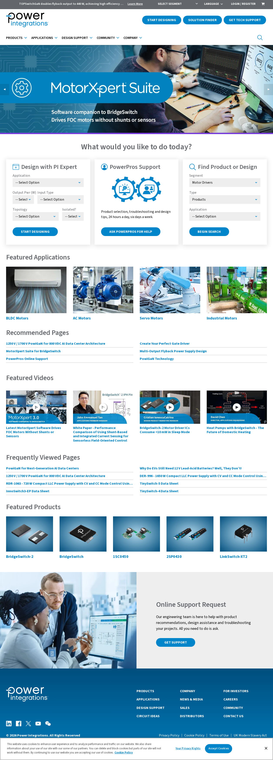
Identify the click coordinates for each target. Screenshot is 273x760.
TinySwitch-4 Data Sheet (159, 491)
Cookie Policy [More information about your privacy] (124, 753)
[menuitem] (263, 4)
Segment (196, 175)
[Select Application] (48, 182)
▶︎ (270, 89)
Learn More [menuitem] (135, 3)
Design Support (75, 37)
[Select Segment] (224, 182)
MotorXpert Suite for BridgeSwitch (33, 351)
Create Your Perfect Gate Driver (165, 343)
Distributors (192, 716)
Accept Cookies (218, 748)
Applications (42, 37)
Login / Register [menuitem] (243, 3)
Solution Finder (202, 20)
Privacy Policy (169, 735)
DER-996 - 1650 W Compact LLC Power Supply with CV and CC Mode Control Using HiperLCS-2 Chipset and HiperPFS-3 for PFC (203, 476)
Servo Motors (151, 318)
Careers (230, 699)
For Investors (235, 691)
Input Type (45, 192)
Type (192, 192)
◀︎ (6, 89)
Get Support (175, 642)
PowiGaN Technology (157, 358)
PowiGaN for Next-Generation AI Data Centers (42, 468)
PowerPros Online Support (27, 358)
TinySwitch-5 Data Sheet (159, 483)
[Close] (266, 748)
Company (130, 37)
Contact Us (233, 716)
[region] (136, 749)
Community (106, 37)
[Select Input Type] (60, 199)
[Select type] (224, 199)
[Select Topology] (36, 216)
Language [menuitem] (211, 3)
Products (14, 37)
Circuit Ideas (148, 716)
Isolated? (69, 209)
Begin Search (209, 231)
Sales (185, 707)
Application (21, 175)
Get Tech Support (245, 20)
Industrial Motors (222, 318)
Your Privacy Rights (188, 748)
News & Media (191, 699)
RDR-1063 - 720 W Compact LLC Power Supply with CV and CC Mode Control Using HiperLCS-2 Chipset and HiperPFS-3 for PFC (69, 483)
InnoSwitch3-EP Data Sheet (27, 491)
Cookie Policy (194, 735)
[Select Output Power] (23, 199)
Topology (20, 209)
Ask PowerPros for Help (130, 231)
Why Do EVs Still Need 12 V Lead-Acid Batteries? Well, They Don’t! (191, 468)
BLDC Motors (17, 318)
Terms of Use (219, 735)
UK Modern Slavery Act (250, 735)
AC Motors (82, 318)
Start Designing (161, 20)
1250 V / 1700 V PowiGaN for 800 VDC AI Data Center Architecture (55, 343)
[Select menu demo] (72, 216)
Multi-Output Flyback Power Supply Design (173, 351)
